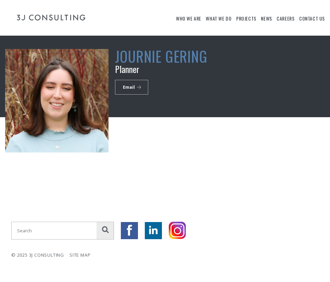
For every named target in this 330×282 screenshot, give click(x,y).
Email (129, 87)
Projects (246, 18)
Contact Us (312, 18)
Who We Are (188, 18)
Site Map (79, 255)
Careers (285, 18)
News (266, 18)
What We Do (218, 18)
